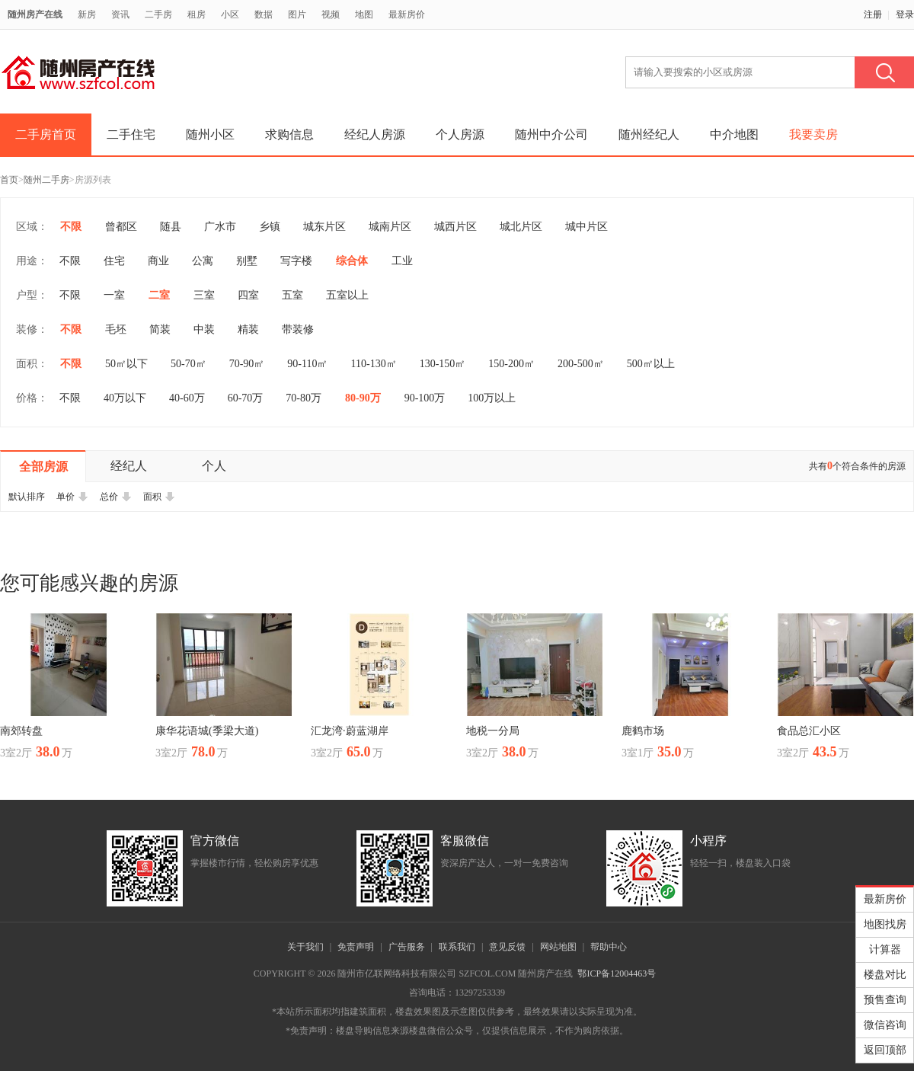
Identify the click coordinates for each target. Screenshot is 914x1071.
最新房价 (406, 14)
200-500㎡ (581, 363)
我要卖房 (813, 134)
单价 (72, 496)
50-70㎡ (188, 363)
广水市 (220, 226)
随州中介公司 (551, 134)
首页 (9, 179)
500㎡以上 (651, 363)
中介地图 (734, 134)
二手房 (158, 14)
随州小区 (210, 134)
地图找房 (885, 924)
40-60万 (187, 398)
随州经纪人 (648, 134)
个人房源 (460, 134)
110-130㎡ (374, 363)
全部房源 (43, 466)
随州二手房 (46, 179)
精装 (248, 329)
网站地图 (558, 947)
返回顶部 (885, 1050)
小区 (230, 14)
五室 (292, 295)
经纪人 (128, 465)
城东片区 (324, 226)
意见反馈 (507, 947)
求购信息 (289, 134)
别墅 (246, 261)
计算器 (885, 949)
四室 (248, 295)
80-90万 (363, 398)
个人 (214, 465)
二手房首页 (45, 134)
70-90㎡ (247, 363)
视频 (330, 14)
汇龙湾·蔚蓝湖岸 (349, 731)
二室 (159, 295)
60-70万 (246, 398)
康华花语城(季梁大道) (206, 731)
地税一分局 (492, 731)
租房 (196, 14)
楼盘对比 (885, 974)
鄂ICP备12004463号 (616, 973)
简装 (160, 329)
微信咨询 (885, 1025)
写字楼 (296, 261)
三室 (204, 295)
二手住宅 (131, 134)
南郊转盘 (21, 731)
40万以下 (125, 398)
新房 (87, 14)
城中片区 (586, 226)
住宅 (114, 261)
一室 (114, 295)
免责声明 (355, 947)
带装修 (298, 329)
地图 (364, 14)
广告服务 (406, 947)
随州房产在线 (35, 14)
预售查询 (885, 999)
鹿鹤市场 (643, 731)
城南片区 (390, 226)
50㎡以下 (126, 363)
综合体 (352, 261)
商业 (158, 261)
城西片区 (455, 226)
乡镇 (269, 226)
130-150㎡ (443, 363)
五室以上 (347, 295)
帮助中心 (608, 947)
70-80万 (303, 398)
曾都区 (121, 226)
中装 (204, 329)
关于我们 (305, 947)
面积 (159, 496)
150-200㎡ (511, 363)
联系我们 (457, 947)
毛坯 (115, 329)
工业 (402, 261)
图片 (297, 14)
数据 (263, 14)
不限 (70, 226)
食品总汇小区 (809, 731)
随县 (170, 226)
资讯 (120, 14)
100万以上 (492, 398)
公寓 (202, 261)
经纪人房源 (374, 134)
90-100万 (425, 398)
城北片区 (521, 226)
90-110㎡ (307, 363)
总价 (116, 496)
